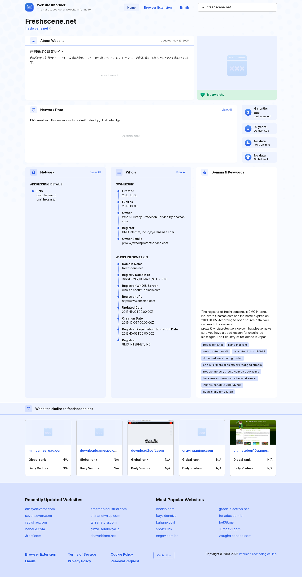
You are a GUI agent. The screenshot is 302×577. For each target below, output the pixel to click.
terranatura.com (104, 522)
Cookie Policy (122, 554)
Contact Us (164, 555)
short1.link (164, 529)
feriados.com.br (231, 516)
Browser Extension (158, 7)
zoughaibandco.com (235, 536)
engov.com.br (167, 536)
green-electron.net (234, 509)
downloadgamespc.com (99, 450)
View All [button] (226, 109)
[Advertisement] (109, 87)
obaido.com (165, 509)
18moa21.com (230, 529)
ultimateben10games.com (254, 450)
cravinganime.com (197, 450)
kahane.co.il (165, 522)
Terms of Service (82, 554)
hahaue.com (35, 529)
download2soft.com (147, 450)
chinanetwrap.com (105, 516)
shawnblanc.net (103, 536)
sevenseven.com (38, 516)
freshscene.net (38, 28)
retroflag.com (36, 522)
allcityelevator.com (40, 509)
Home (131, 7)
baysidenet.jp (166, 516)
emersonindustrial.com (109, 509)
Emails (185, 7)
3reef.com (33, 536)
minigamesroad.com (45, 450)
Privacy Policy (79, 561)
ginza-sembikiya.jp (105, 529)
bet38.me (226, 522)
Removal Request (125, 561)
